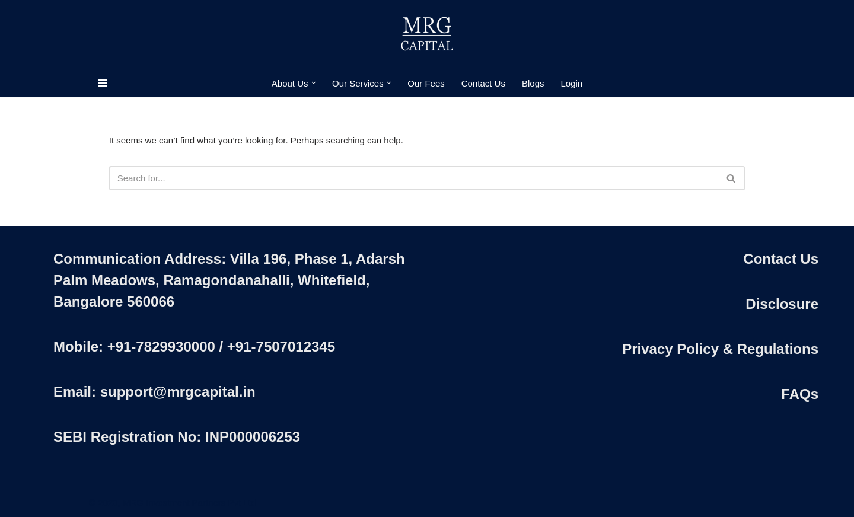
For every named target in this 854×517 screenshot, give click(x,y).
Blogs (533, 83)
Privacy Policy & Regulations (720, 349)
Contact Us (483, 83)
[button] (313, 83)
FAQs (799, 394)
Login (571, 83)
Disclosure (781, 304)
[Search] (414, 178)
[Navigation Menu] (102, 83)
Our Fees (426, 83)
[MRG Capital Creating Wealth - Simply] (427, 34)
